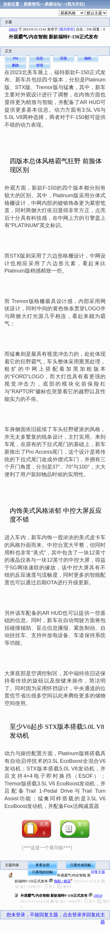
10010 (13, 29)
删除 (15, 65)
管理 (39, 65)
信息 (39, 58)
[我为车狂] (75, 4)
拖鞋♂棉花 (62, 881)
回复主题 (98, 872)
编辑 (87, 58)
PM (15, 58)
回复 (63, 58)
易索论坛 (53, 4)
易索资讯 (31, 4)
